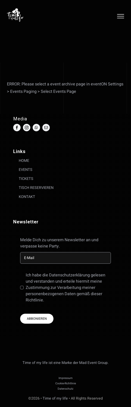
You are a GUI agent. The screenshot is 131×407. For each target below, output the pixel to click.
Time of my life (55, 398)
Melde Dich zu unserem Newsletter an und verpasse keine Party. (59, 243)
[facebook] (17, 127)
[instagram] (26, 127)
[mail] (46, 127)
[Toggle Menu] (120, 16)
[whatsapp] (36, 127)
